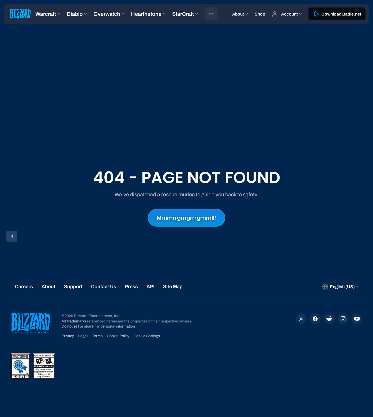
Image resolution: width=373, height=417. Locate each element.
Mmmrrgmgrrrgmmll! (186, 217)
